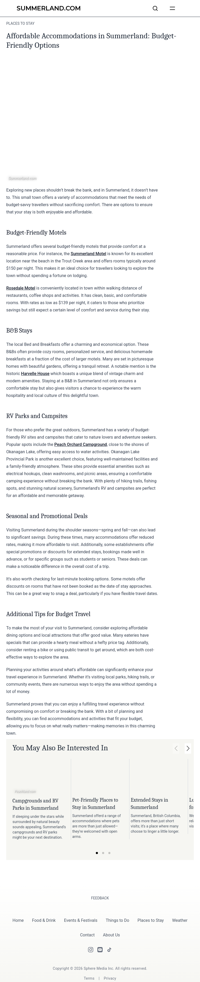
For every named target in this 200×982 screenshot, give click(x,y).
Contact (87, 923)
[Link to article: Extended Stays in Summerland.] (157, 776)
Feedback (100, 887)
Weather (180, 908)
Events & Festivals (80, 908)
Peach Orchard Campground (80, 444)
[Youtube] (100, 938)
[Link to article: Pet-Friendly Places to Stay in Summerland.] (99, 776)
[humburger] (172, 8)
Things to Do (117, 908)
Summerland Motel (88, 253)
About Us (111, 923)
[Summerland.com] (49, 8)
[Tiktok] (109, 938)
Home (18, 908)
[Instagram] (90, 938)
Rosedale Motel (20, 288)
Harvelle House (35, 373)
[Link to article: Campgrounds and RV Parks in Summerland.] (39, 777)
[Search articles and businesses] (155, 8)
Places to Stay (151, 908)
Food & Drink (44, 908)
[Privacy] (110, 966)
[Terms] (89, 966)
